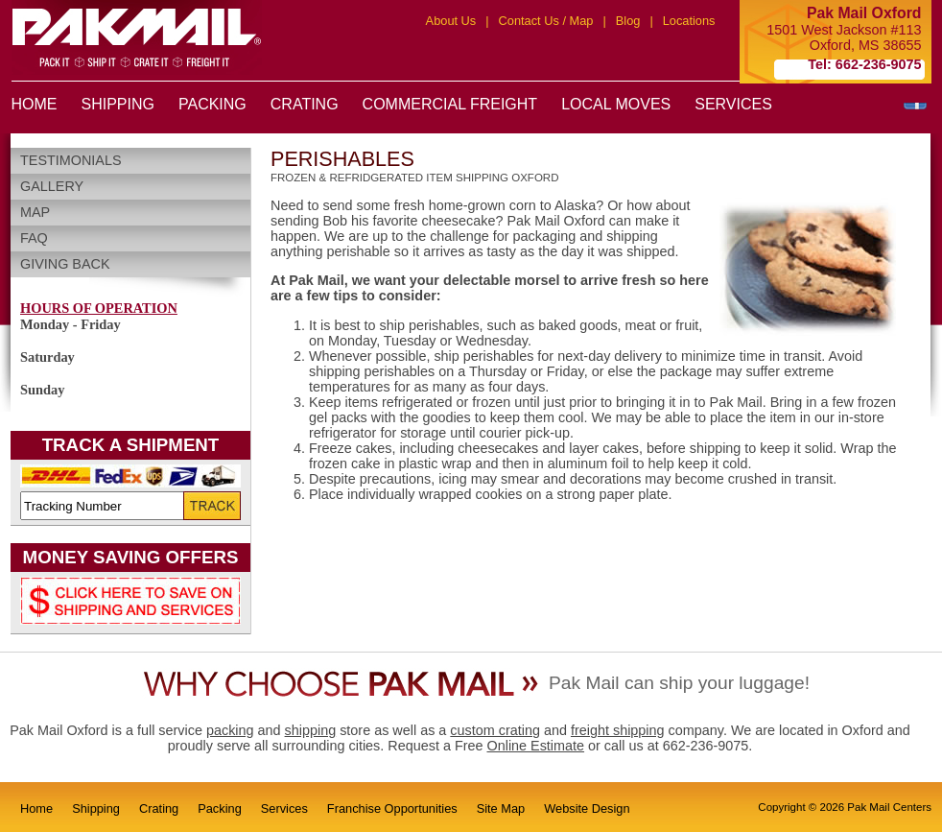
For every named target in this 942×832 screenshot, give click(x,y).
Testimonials (71, 160)
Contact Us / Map (546, 20)
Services (284, 808)
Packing (220, 808)
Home (36, 808)
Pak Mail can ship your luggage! (679, 683)
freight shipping (618, 730)
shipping (311, 730)
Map (35, 212)
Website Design (586, 808)
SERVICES (733, 104)
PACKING (212, 104)
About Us (451, 20)
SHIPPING (118, 104)
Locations (689, 20)
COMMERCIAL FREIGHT (450, 104)
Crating (158, 808)
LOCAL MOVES (616, 104)
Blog (628, 20)
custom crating (495, 730)
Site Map (501, 808)
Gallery (51, 186)
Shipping (96, 808)
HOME (35, 104)
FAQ (34, 238)
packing (230, 730)
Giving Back (65, 264)
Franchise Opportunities (392, 808)
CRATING (305, 104)
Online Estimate (535, 745)
